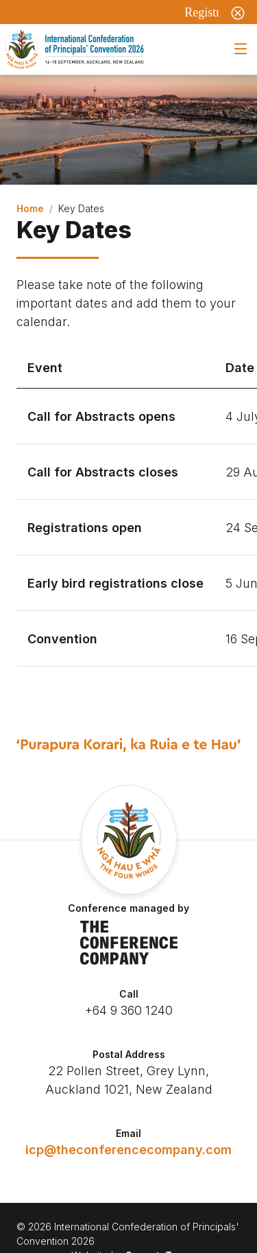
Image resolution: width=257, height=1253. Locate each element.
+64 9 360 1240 (129, 1010)
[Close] (238, 12)
